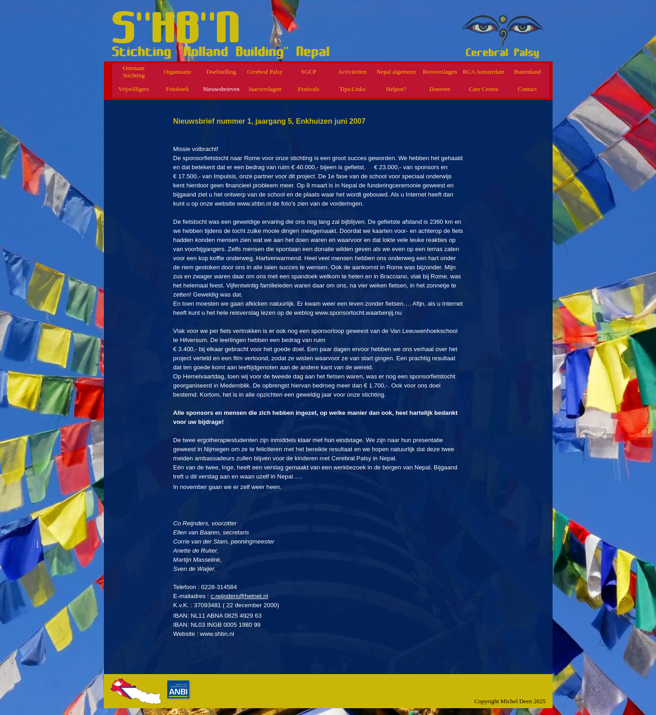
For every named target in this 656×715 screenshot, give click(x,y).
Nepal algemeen (395, 71)
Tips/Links (352, 89)
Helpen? (396, 89)
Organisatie (177, 71)
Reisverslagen (440, 71)
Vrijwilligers (133, 89)
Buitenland (527, 71)
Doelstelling (221, 71)
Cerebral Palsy (264, 71)
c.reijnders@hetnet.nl (239, 596)
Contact (527, 89)
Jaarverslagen (265, 89)
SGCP (308, 71)
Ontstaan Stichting (133, 72)
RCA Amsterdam (483, 71)
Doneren (440, 89)
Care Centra (483, 89)
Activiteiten (352, 71)
